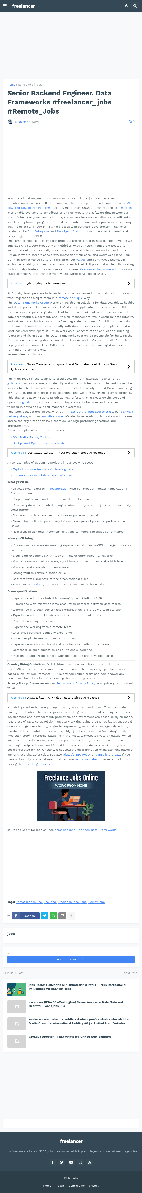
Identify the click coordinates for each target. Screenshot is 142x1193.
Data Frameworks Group (31, 302)
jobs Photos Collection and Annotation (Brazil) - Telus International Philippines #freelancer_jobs (77, 986)
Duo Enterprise (38, 231)
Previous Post (14, 973)
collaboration (58, 488)
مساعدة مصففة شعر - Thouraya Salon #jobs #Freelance (66, 452)
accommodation (87, 759)
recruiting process (37, 764)
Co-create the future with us (101, 269)
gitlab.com (14, 383)
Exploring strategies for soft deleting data (43, 469)
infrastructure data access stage (89, 411)
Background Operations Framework (38, 443)
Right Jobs (71, 1178)
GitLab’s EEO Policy (77, 754)
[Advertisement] (71, 45)
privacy (94, 1185)
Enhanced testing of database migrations (43, 475)
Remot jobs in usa (30, 84)
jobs (83, 902)
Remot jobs (96, 902)
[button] (5, 6)
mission (126, 207)
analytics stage (52, 416)
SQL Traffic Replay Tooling (31, 437)
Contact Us (76, 1185)
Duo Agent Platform (71, 231)
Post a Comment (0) (71, 959)
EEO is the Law (109, 754)
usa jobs (50, 902)
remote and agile (70, 298)
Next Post (130, 973)
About (60, 1185)
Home (11, 84)
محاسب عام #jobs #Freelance (47, 283)
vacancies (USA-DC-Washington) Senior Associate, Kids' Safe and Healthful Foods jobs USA (76, 1004)
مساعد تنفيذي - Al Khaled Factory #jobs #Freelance (63, 697)
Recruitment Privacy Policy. (76, 683)
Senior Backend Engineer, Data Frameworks (84, 829)
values (80, 259)
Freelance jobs (68, 902)
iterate (53, 499)
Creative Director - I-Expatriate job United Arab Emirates (70, 1036)
